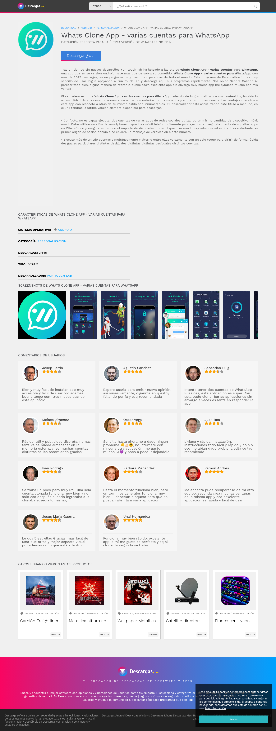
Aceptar (233, 719)
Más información (215, 708)
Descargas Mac (182, 715)
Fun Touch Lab (59, 275)
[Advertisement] (159, 179)
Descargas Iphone (161, 715)
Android (65, 229)
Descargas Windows (137, 715)
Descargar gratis (81, 55)
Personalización (52, 241)
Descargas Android (113, 715)
